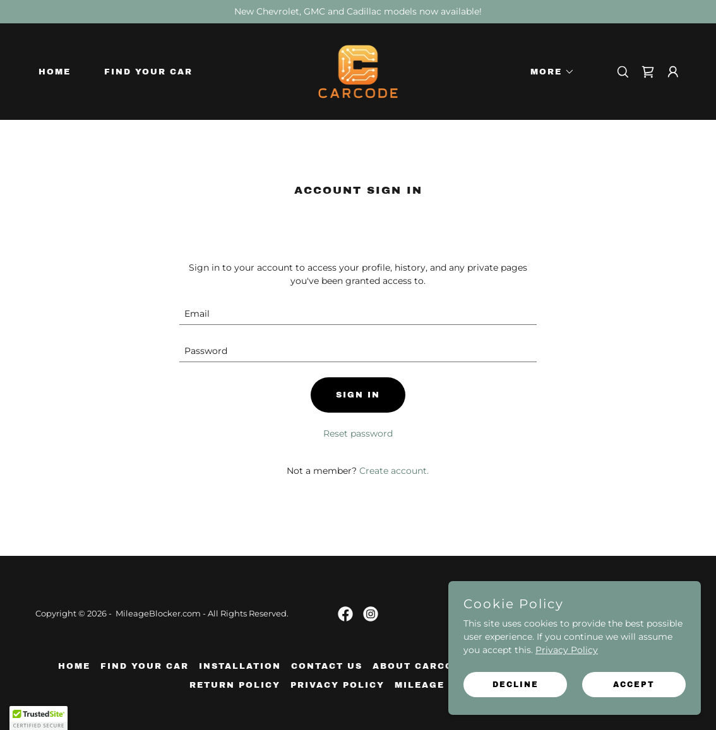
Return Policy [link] (234, 685)
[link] (358, 70)
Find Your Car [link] (148, 72)
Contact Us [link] (326, 666)
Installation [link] (240, 666)
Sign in (358, 395)
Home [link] (55, 72)
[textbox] (357, 314)
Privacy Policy (566, 650)
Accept (634, 684)
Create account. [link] (394, 470)
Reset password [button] (358, 433)
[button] (548, 71)
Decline (515, 684)
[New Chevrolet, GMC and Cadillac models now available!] (358, 12)
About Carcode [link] (420, 666)
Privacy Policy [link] (337, 685)
